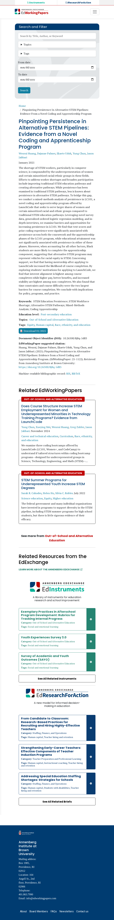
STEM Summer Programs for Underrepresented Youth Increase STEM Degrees (53, 484)
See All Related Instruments (57, 679)
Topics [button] (27, 44)
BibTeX (76, 373)
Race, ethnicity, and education (72, 325)
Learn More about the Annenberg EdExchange (50, 569)
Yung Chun (79, 153)
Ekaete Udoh (64, 153)
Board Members (38, 911)
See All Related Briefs (57, 802)
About (23, 911)
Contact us (82, 911)
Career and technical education (39, 436)
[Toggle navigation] (94, 12)
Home (22, 106)
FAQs (54, 911)
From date (24, 62)
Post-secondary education (56, 314)
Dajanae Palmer (46, 153)
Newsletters (66, 911)
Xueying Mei (43, 427)
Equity (31, 325)
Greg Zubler (77, 427)
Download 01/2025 (35, 331)
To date (22, 74)
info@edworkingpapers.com (41, 898)
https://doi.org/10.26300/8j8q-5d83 (40, 367)
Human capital (44, 325)
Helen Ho (48, 493)
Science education (32, 498)
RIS (68, 373)
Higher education (63, 498)
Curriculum (66, 436)
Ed (36, 2)
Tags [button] (26, 53)
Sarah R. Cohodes (31, 493)
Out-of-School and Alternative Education (53, 319)
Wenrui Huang (27, 153)
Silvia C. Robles (64, 493)
